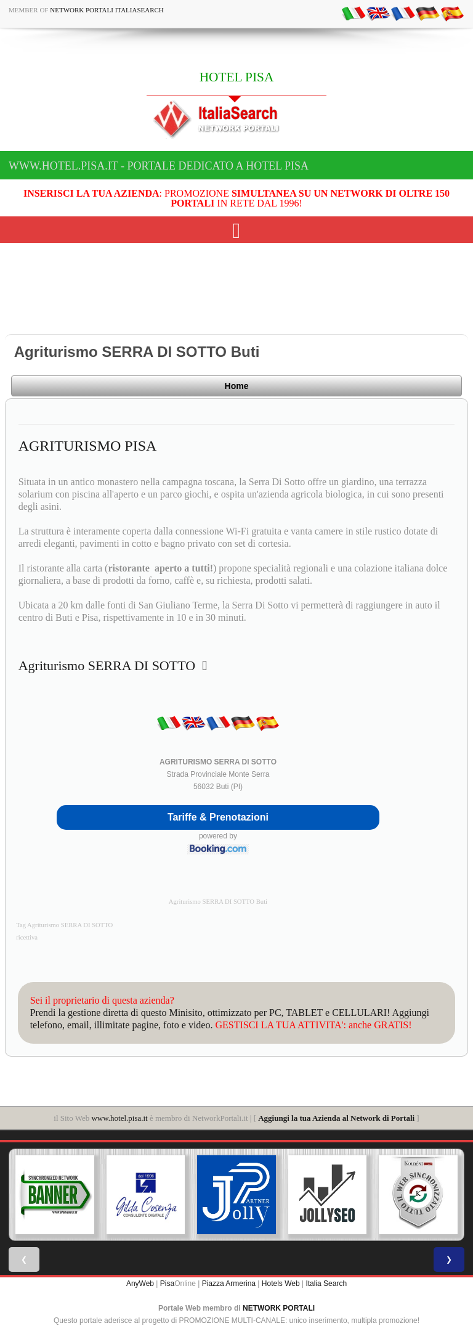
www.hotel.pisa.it (119, 1118)
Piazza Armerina (229, 1283)
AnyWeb (140, 1283)
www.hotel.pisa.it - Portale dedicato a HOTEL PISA (159, 166)
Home (237, 386)
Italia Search (326, 1283)
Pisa (167, 1283)
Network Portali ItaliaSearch (107, 10)
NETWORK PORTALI (279, 1308)
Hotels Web (281, 1283)
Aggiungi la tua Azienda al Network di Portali (336, 1118)
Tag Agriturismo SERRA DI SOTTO (64, 925)
